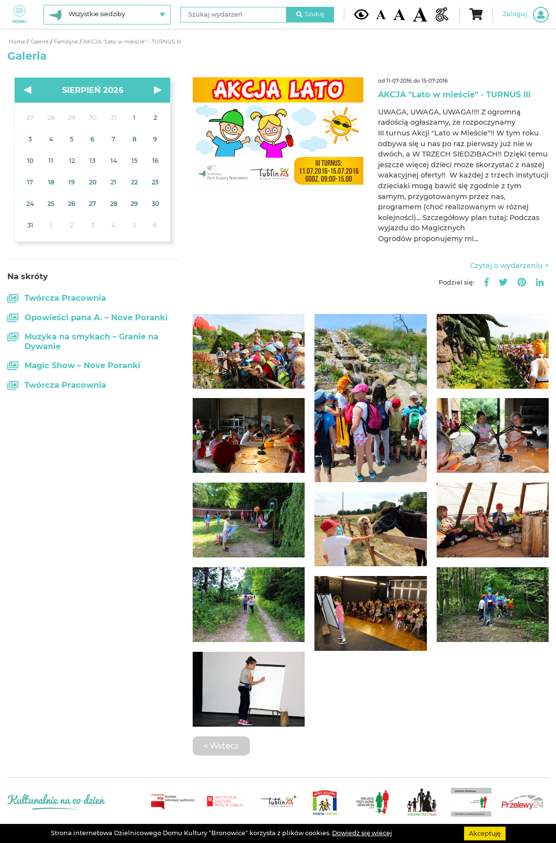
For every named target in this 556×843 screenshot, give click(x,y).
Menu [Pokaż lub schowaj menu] (19, 14)
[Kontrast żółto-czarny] (361, 14)
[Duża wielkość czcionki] (420, 14)
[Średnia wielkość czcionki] (399, 15)
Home (18, 42)
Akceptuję (485, 833)
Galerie (40, 42)
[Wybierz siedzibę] (107, 14)
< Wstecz (221, 746)
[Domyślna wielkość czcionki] (381, 14)
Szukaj (310, 14)
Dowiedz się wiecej (362, 833)
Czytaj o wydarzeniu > (509, 265)
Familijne (67, 42)
